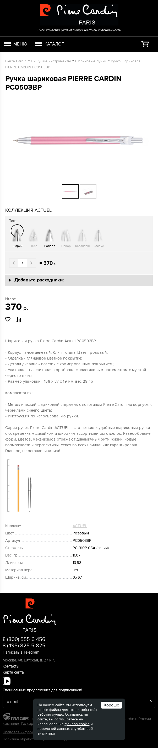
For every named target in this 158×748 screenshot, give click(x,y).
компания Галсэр (18, 723)
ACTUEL (80, 525)
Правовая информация (22, 732)
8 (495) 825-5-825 (24, 646)
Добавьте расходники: (39, 280)
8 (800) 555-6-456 (24, 639)
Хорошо (111, 705)
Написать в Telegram (21, 652)
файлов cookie (77, 724)
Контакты (11, 666)
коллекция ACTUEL (28, 210)
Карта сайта (13, 672)
